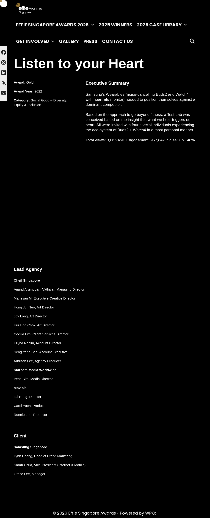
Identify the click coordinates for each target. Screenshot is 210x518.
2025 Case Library (163, 25)
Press (90, 41)
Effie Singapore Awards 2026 (56, 25)
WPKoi (151, 513)
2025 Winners (115, 25)
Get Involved (36, 41)
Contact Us (117, 41)
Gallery (69, 41)
